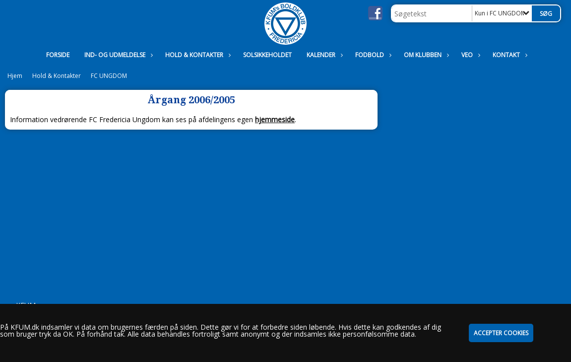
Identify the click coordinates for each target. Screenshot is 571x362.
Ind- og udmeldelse (117, 55)
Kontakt (509, 55)
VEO (469, 55)
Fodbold (372, 55)
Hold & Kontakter (196, 55)
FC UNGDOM (109, 76)
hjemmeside (275, 119)
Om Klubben (425, 55)
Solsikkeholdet (267, 55)
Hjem (14, 76)
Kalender (323, 55)
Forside (57, 55)
